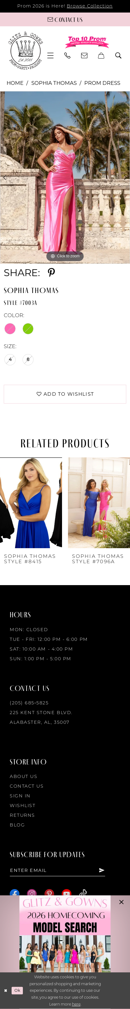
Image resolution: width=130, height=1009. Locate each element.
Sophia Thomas (54, 83)
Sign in (20, 796)
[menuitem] (50, 55)
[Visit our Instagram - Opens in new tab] (32, 894)
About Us (23, 776)
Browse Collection (89, 6)
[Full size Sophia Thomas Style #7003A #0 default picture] (65, 177)
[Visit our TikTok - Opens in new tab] (83, 894)
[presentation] (31, 502)
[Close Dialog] (5, 991)
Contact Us (27, 786)
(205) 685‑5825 (29, 703)
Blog (17, 825)
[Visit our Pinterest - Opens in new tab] (49, 894)
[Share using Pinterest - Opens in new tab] (51, 273)
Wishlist (22, 805)
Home (15, 83)
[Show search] (118, 55)
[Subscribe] (102, 870)
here (76, 1004)
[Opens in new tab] (65, 952)
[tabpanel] (65, 177)
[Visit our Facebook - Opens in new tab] (14, 894)
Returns (22, 815)
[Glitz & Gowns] (25, 50)
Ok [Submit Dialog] (17, 990)
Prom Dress (102, 83)
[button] (50, 55)
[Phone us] (67, 55)
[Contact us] (64, 19)
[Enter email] (58, 870)
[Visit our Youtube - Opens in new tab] (66, 894)
